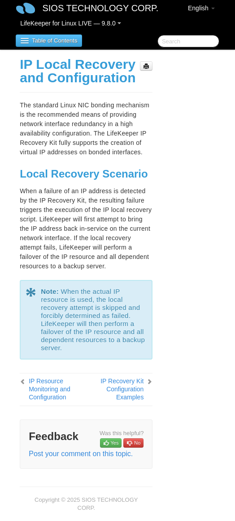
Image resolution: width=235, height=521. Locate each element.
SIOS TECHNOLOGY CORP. (100, 8)
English (201, 8)
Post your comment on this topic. (81, 453)
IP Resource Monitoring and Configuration (49, 389)
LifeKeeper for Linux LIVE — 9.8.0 (70, 23)
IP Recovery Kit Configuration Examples (122, 389)
